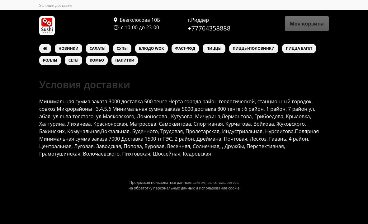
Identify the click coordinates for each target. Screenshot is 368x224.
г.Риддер (198, 19)
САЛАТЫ (98, 48)
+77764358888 (209, 28)
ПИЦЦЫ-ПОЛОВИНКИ (254, 48)
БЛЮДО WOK (151, 48)
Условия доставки (55, 5)
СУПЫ (122, 48)
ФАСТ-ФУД (185, 48)
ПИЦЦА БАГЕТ (299, 48)
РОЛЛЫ (50, 60)
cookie (233, 188)
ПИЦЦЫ (213, 48)
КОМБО (97, 60)
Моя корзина (307, 23)
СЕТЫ (73, 60)
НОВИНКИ (68, 48)
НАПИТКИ (124, 60)
